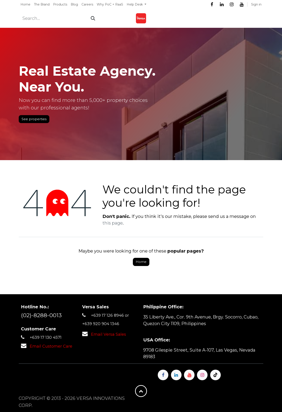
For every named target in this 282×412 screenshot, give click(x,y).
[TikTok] (215, 375)
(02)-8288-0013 (41, 315)
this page (112, 223)
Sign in (256, 4)
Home (141, 262)
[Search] (93, 18)
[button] (141, 391)
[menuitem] (25, 4)
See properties (34, 119)
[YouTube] (241, 4)
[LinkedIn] (221, 4)
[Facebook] (211, 4)
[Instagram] (231, 4)
